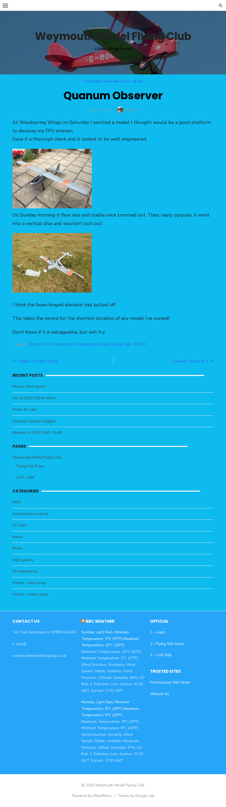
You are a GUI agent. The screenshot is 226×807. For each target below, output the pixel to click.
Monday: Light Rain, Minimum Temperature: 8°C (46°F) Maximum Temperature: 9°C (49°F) (110, 709)
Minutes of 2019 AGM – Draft (37, 432)
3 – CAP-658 (160, 655)
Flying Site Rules (30, 466)
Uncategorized (24, 571)
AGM (16, 502)
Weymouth (63, 344)
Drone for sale (24, 409)
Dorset (34, 344)
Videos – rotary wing (29, 594)
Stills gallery (23, 559)
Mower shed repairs (29, 386)
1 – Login (157, 632)
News (137, 81)
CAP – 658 (25, 477)
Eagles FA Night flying (38, 361)
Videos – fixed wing (29, 582)
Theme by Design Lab (135, 795)
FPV (47, 344)
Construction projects (106, 81)
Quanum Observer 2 (190, 361)
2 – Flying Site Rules (167, 643)
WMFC (140, 344)
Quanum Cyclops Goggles (34, 421)
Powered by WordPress (92, 795)
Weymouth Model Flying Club (113, 36)
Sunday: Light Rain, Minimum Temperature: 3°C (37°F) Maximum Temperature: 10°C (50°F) (110, 639)
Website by (159, 693)
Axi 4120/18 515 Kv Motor (34, 398)
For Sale (19, 525)
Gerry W (132, 109)
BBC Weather (100, 621)
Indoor (17, 536)
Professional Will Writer (170, 682)
